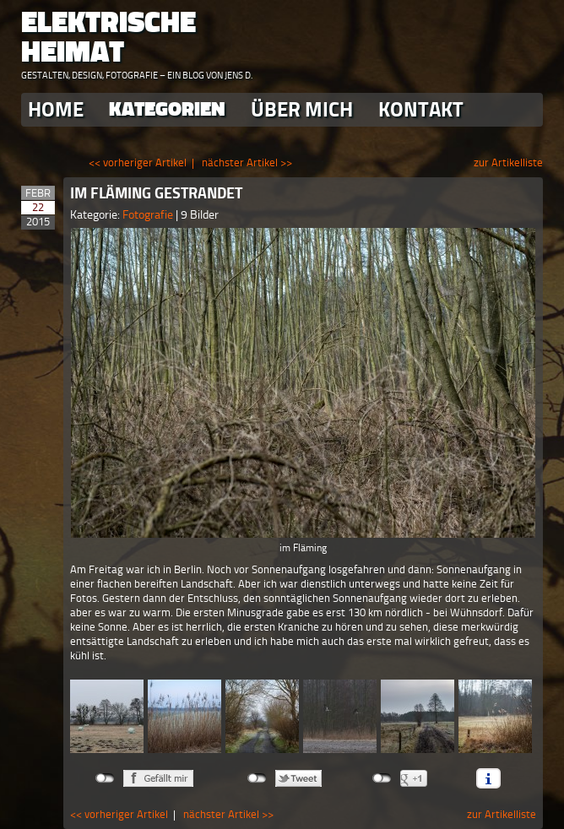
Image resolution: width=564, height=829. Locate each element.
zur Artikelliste (508, 162)
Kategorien (167, 109)
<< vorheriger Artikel (138, 162)
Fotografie (149, 215)
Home (56, 109)
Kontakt (421, 109)
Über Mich (302, 109)
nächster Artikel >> (247, 162)
